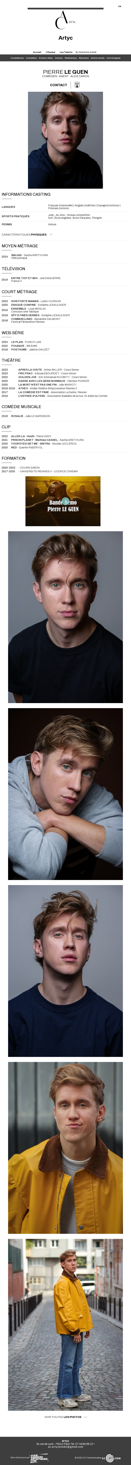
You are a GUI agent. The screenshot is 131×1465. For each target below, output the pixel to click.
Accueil (37, 52)
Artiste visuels (98, 58)
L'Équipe (50, 52)
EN (119, 6)
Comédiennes (17, 58)
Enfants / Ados (46, 58)
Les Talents (66, 52)
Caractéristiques (27, 234)
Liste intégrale (113, 58)
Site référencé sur (29, 1457)
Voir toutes (66, 1417)
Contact (58, 85)
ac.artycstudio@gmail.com (65, 1446)
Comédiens (31, 58)
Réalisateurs (71, 58)
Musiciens (84, 58)
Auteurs (59, 58)
